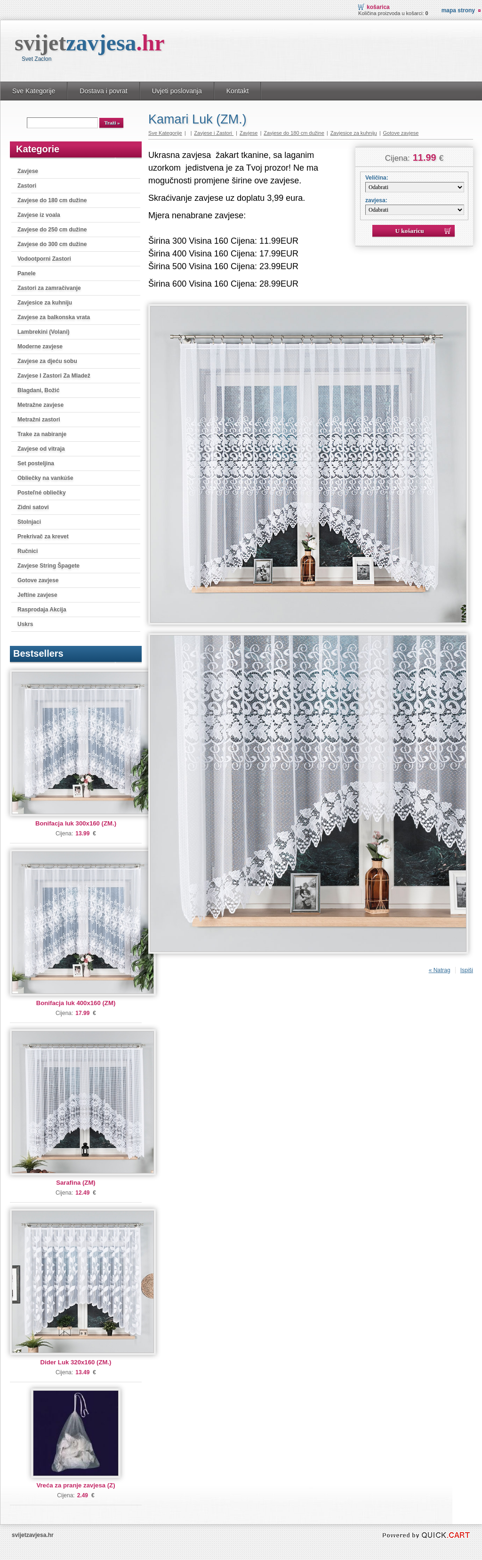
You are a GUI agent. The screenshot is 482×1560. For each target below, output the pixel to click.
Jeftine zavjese (37, 595)
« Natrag (439, 970)
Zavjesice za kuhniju (44, 302)
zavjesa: (376, 200)
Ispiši (466, 970)
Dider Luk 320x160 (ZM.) (76, 1362)
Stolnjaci (29, 522)
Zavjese (27, 171)
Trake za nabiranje (41, 434)
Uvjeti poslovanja (177, 91)
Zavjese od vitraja (41, 449)
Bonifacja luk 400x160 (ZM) (76, 1003)
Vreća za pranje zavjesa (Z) (75, 1485)
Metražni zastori (38, 419)
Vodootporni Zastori (44, 259)
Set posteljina (35, 463)
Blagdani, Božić (38, 390)
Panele (26, 273)
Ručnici (27, 551)
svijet (90, 42)
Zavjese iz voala (38, 215)
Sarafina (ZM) (76, 1182)
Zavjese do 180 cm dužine (52, 200)
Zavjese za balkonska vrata (53, 317)
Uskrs (25, 624)
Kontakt (237, 91)
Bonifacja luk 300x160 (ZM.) (75, 823)
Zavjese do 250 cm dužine (52, 229)
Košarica (378, 7)
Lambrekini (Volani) (43, 332)
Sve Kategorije (33, 91)
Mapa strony (458, 10)
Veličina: (376, 177)
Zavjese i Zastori (213, 133)
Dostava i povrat (103, 91)
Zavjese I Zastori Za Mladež (53, 375)
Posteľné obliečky (41, 492)
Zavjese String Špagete (48, 565)
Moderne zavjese (40, 346)
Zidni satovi (33, 507)
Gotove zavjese (37, 580)
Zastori (26, 185)
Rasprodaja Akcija (41, 609)
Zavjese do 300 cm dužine (52, 244)
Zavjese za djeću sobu (47, 361)
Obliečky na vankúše (45, 478)
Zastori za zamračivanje (49, 288)
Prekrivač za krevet (43, 536)
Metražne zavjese (40, 405)
